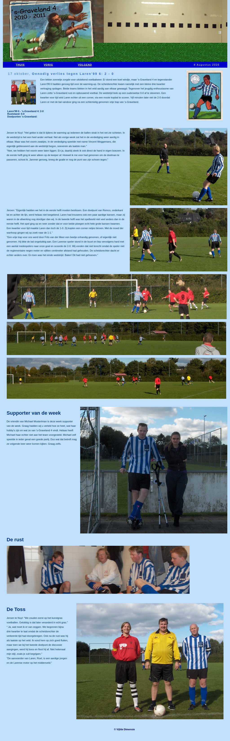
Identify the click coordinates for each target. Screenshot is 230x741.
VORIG (48, 64)
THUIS (20, 64)
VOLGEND (85, 64)
